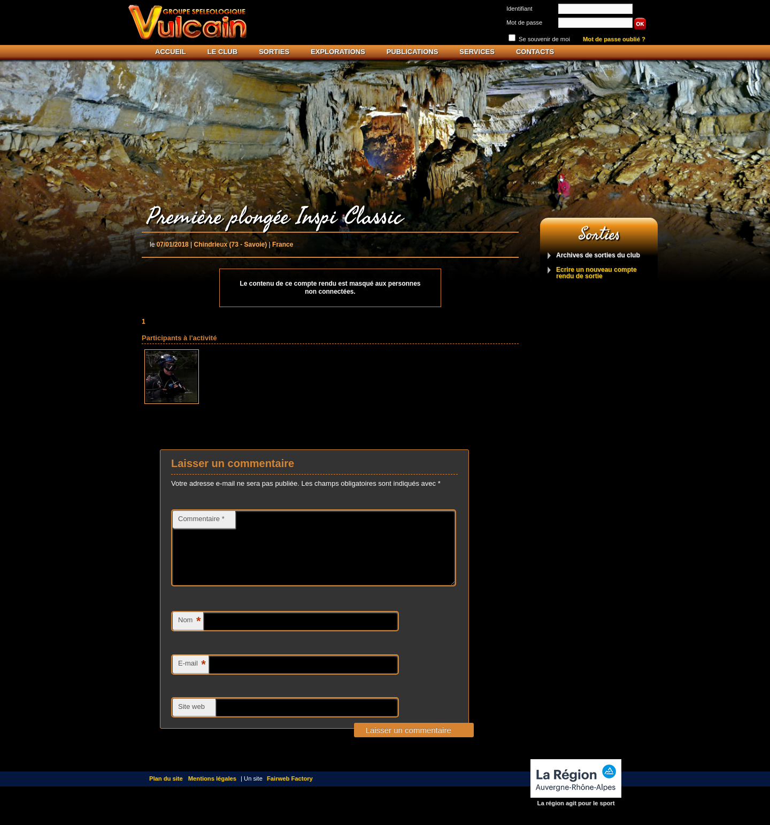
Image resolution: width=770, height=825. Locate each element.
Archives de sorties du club (598, 255)
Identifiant (519, 8)
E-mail (192, 677)
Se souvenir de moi (544, 39)
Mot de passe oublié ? (614, 39)
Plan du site (166, 791)
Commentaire (201, 519)
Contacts (535, 52)
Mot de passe (524, 22)
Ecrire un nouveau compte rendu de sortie (596, 273)
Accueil (170, 52)
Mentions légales (212, 791)
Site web (191, 719)
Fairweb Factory (290, 791)
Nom (189, 634)
